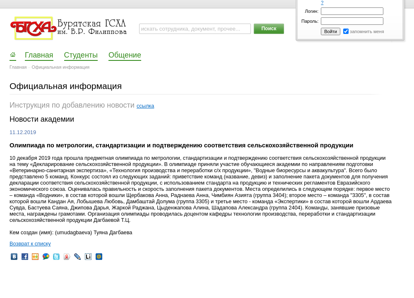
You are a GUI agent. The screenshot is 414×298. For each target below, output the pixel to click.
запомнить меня (367, 31)
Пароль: (309, 21)
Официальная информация (61, 67)
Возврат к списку (30, 243)
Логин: (312, 11)
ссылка (145, 106)
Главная (18, 67)
